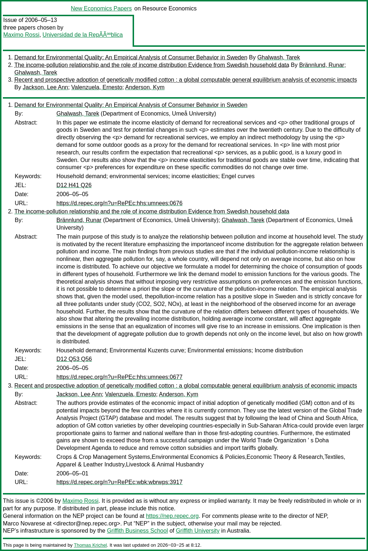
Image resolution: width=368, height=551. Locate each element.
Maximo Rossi (21, 35)
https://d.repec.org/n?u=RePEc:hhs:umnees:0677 (119, 377)
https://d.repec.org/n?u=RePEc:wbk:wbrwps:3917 (119, 482)
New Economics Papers (101, 8)
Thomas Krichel (90, 545)
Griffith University (198, 531)
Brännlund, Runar (321, 65)
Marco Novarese (24, 523)
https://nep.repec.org (172, 516)
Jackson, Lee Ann (45, 87)
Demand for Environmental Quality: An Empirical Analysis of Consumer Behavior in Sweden (130, 57)
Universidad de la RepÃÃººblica (82, 35)
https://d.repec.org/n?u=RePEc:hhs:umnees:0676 (119, 203)
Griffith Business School (137, 531)
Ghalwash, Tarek (278, 57)
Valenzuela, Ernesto (96, 87)
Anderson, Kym (144, 87)
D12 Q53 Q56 (74, 359)
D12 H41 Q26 (74, 185)
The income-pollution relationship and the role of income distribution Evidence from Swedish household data (151, 65)
